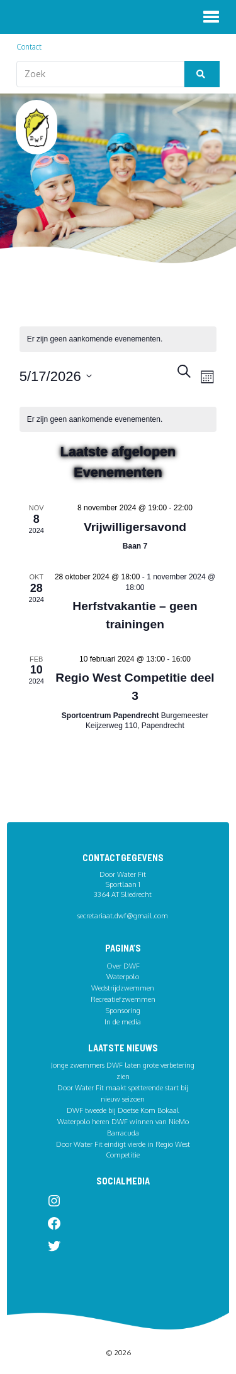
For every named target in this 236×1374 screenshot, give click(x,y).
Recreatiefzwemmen (123, 999)
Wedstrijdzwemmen (122, 987)
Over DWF (123, 965)
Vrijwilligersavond (135, 527)
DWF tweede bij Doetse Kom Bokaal (123, 1110)
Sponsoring (123, 1010)
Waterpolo (122, 976)
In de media (122, 1021)
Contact (29, 46)
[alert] (118, 419)
